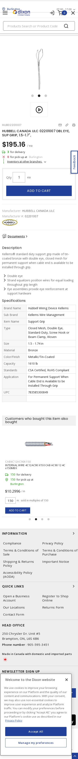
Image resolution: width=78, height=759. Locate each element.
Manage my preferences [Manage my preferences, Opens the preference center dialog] (36, 743)
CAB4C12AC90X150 (18, 461)
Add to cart (39, 190)
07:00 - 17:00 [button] (64, 9)
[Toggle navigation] (5, 13)
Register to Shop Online (55, 598)
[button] (32, 95)
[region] (36, 714)
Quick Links (39, 586)
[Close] (66, 679)
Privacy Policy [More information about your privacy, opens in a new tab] (13, 720)
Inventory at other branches (24, 161)
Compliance (12, 543)
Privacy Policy (52, 543)
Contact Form (13, 614)
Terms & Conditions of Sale (20, 552)
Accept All (35, 731)
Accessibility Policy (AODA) (17, 575)
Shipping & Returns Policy (18, 564)
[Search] (39, 26)
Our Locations (14, 607)
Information (39, 533)
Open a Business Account (16, 598)
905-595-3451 (38, 644)
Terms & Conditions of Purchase (59, 552)
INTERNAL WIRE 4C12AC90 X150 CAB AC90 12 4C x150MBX (35, 466)
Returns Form (53, 607)
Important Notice (55, 562)
